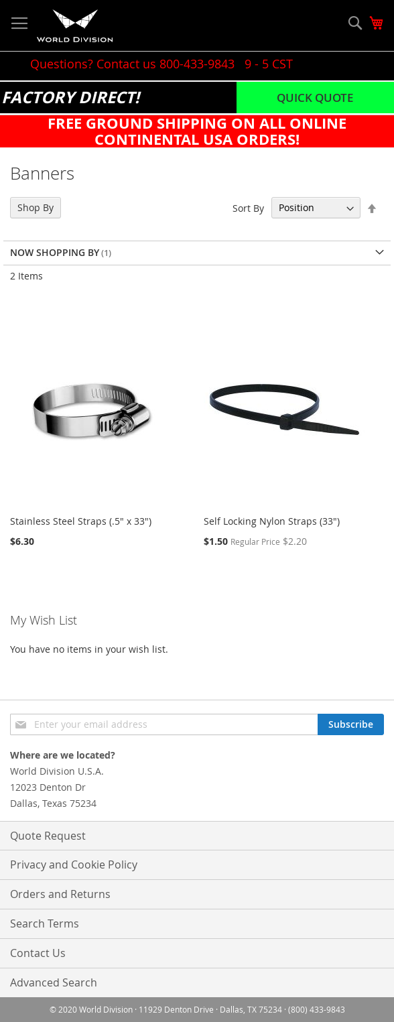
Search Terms (44, 923)
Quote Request (48, 835)
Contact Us (38, 953)
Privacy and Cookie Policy (73, 864)
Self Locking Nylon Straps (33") (272, 521)
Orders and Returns (60, 894)
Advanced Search (53, 982)
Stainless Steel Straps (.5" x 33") (80, 521)
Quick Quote (315, 97)
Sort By (248, 207)
